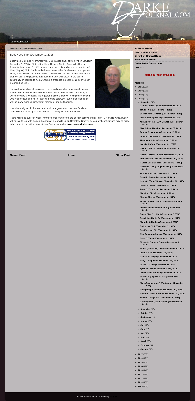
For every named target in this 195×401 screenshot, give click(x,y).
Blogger (114, 396)
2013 (140, 370)
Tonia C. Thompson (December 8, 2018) (159, 189)
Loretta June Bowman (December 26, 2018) (161, 114)
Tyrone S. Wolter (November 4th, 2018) (158, 269)
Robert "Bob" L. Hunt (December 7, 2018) (160, 214)
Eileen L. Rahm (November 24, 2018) (157, 265)
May (142, 333)
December (145, 102)
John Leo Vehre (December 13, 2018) (158, 185)
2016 (140, 358)
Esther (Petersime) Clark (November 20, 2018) (162, 248)
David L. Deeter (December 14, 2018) (158, 177)
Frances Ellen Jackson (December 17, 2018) (161, 159)
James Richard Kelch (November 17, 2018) (160, 272)
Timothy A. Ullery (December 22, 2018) (158, 140)
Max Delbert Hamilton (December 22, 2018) (160, 128)
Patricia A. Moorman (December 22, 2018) (160, 132)
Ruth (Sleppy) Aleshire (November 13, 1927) (161, 290)
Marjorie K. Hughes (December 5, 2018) (159, 222)
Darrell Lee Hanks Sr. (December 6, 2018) (160, 218)
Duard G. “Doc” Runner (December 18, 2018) (161, 155)
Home (70, 155)
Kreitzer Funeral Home (146, 52)
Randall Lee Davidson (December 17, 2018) (161, 163)
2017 (140, 354)
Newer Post (18, 155)
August (144, 321)
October (144, 313)
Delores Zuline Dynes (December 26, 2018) (160, 106)
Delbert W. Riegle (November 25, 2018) (158, 257)
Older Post (123, 155)
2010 (140, 382)
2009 (140, 386)
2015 (140, 362)
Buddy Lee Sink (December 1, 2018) (157, 226)
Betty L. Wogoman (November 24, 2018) (159, 260)
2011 (140, 378)
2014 (140, 366)
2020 (140, 91)
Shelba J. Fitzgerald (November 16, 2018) (160, 297)
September (146, 317)
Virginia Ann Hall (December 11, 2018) (158, 173)
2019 (140, 95)
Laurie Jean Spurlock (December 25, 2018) (160, 118)
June (143, 329)
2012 (140, 374)
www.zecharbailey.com (80, 124)
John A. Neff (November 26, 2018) (156, 253)
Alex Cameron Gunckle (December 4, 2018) (161, 234)
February (145, 345)
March (143, 341)
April (143, 337)
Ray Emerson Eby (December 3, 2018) (158, 230)
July (142, 325)
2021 (140, 87)
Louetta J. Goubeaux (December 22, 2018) (160, 136)
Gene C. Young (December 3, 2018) (157, 238)
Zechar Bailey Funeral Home (149, 63)
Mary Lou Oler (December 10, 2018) (157, 193)
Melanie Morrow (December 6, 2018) (157, 197)
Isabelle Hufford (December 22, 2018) (158, 144)
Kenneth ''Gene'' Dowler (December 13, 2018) (162, 181)
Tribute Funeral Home (145, 59)
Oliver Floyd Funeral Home (148, 56)
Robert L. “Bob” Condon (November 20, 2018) (162, 293)
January (144, 349)
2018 (140, 99)
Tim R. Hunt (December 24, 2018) (156, 110)
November (145, 309)
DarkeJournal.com (20, 41)
